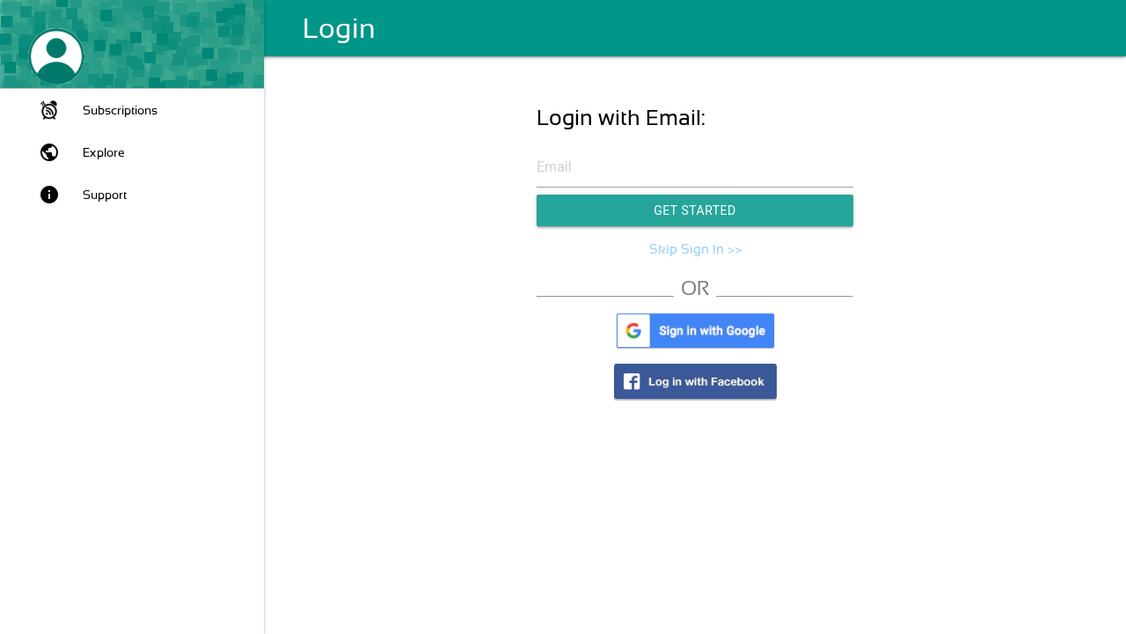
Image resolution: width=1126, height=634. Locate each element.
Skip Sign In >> (695, 249)
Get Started (695, 210)
